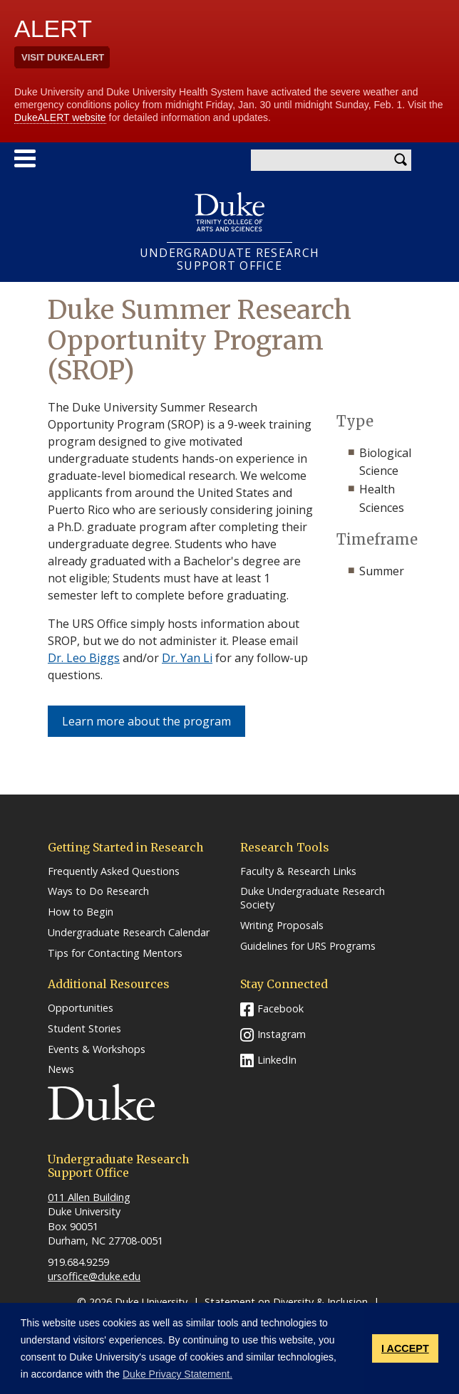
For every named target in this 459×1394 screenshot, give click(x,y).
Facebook (280, 1008)
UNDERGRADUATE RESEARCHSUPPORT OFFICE (229, 259)
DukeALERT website (60, 117)
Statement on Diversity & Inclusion (286, 1302)
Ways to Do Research (98, 891)
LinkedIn (276, 1060)
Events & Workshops (96, 1049)
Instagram (281, 1034)
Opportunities (80, 1008)
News (61, 1069)
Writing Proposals (282, 925)
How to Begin (80, 912)
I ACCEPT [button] (405, 1348)
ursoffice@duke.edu (94, 1276)
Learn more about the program (153, 721)
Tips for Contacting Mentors (115, 953)
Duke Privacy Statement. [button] (177, 1374)
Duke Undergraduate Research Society (312, 898)
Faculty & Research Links (298, 871)
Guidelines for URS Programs (308, 946)
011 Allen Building (89, 1197)
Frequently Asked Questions (114, 871)
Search (400, 160)
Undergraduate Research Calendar (129, 932)
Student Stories (84, 1028)
